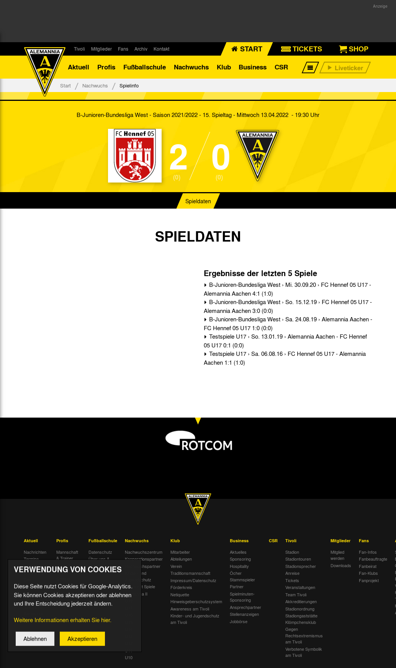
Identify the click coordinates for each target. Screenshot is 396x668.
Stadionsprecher (300, 566)
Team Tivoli (295, 594)
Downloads (341, 565)
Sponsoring (240, 559)
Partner (237, 586)
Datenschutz (100, 552)
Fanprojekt (369, 580)
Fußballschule (144, 67)
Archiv (140, 48)
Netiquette (179, 594)
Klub (224, 67)
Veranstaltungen (300, 587)
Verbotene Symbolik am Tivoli (303, 652)
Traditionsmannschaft (190, 573)
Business (253, 67)
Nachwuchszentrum (143, 552)
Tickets (292, 580)
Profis (106, 67)
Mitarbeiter (180, 552)
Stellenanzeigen (244, 614)
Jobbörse (238, 621)
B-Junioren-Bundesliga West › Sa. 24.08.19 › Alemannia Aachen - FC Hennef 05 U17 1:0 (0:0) (288, 323)
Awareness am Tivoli (189, 608)
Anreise (292, 573)
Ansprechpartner (245, 607)
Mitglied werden (337, 555)
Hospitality (239, 566)
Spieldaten (198, 201)
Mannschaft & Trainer (67, 555)
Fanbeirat (367, 566)
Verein (176, 566)
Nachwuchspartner (142, 566)
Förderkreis (181, 587)
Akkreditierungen (301, 601)
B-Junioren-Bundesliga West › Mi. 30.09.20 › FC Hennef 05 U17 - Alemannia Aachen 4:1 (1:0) (287, 289)
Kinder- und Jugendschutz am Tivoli (194, 618)
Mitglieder (101, 48)
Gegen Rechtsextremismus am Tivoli (304, 635)
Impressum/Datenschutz (193, 580)
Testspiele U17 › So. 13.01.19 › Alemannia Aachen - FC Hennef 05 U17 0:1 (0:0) (285, 340)
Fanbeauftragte (373, 559)
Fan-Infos (368, 552)
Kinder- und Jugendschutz (138, 576)
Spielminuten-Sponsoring (242, 597)
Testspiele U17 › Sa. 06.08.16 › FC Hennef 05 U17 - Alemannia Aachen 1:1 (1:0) (285, 358)
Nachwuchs (191, 67)
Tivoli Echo (34, 566)
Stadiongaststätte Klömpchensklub (301, 618)
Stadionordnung (299, 608)
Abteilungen (181, 559)
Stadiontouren (298, 559)
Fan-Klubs (368, 573)
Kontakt (161, 48)
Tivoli (79, 48)
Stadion (292, 552)
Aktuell (78, 67)
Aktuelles (238, 552)
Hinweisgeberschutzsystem (196, 601)
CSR (281, 67)
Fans (123, 48)
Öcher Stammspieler (242, 576)
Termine (31, 559)
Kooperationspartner (144, 559)
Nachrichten (35, 552)
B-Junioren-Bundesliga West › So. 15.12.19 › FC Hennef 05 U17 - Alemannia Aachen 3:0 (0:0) (288, 306)
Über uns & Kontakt (99, 562)
